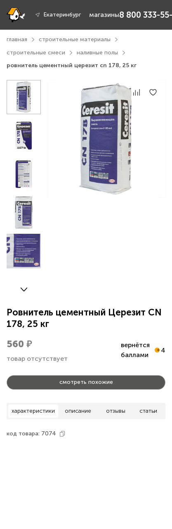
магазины (104, 15)
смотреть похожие (86, 382)
